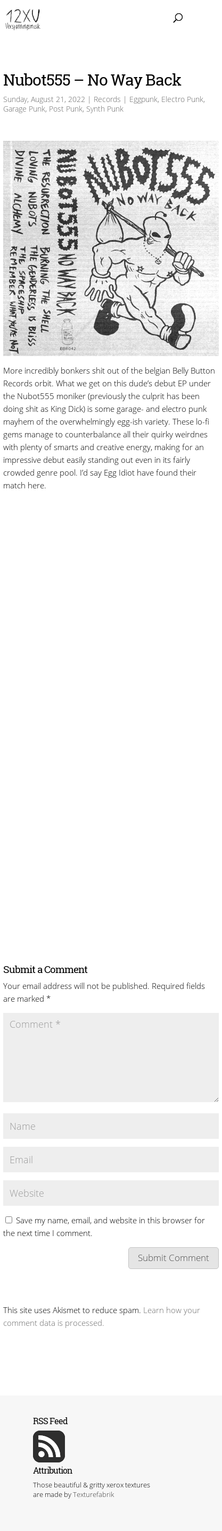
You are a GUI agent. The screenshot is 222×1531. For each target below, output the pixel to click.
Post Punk (66, 109)
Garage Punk (24, 109)
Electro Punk (182, 99)
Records (107, 99)
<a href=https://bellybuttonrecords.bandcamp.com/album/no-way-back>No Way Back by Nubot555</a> (110, 534)
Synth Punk (105, 109)
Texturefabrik (93, 1494)
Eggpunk (143, 99)
